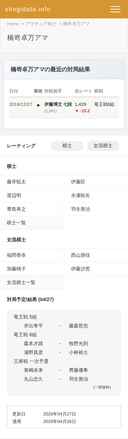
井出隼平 (33, 325)
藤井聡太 (16, 181)
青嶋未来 (33, 370)
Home (13, 23)
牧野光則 (78, 343)
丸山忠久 (33, 379)
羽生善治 (80, 209)
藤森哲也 (78, 325)
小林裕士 (78, 352)
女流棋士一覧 (21, 282)
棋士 (67, 145)
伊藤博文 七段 (58, 104)
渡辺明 (14, 195)
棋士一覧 (16, 222)
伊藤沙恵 (80, 268)
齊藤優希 (78, 370)
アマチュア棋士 (41, 23)
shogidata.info (28, 9)
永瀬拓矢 (80, 195)
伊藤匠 (78, 181)
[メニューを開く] (115, 9)
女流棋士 (103, 145)
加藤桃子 (16, 268)
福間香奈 (16, 255)
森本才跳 (33, 343)
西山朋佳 (80, 255)
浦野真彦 (33, 352)
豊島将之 (16, 209)
